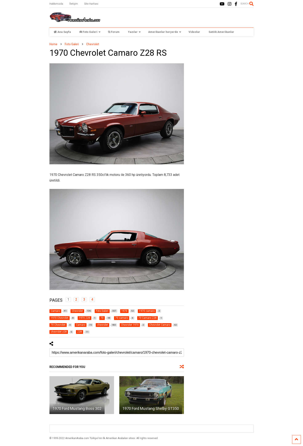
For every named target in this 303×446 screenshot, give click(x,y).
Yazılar (134, 31)
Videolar (194, 31)
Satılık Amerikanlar (221, 31)
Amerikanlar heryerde (164, 31)
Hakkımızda (56, 3)
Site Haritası (91, 3)
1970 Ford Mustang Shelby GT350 (150, 408)
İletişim (73, 3)
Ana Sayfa (62, 31)
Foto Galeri (90, 31)
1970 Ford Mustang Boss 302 (77, 408)
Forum (114, 31)
